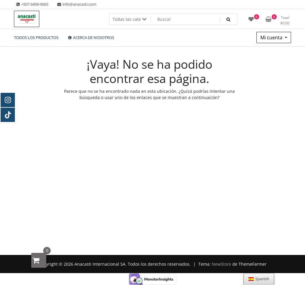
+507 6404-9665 (31, 4)
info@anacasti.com (76, 4)
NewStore (221, 264)
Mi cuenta (272, 37)
